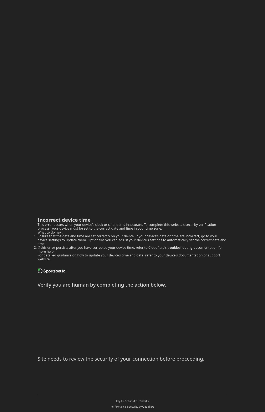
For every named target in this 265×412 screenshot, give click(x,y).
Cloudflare (148, 406)
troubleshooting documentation (192, 247)
